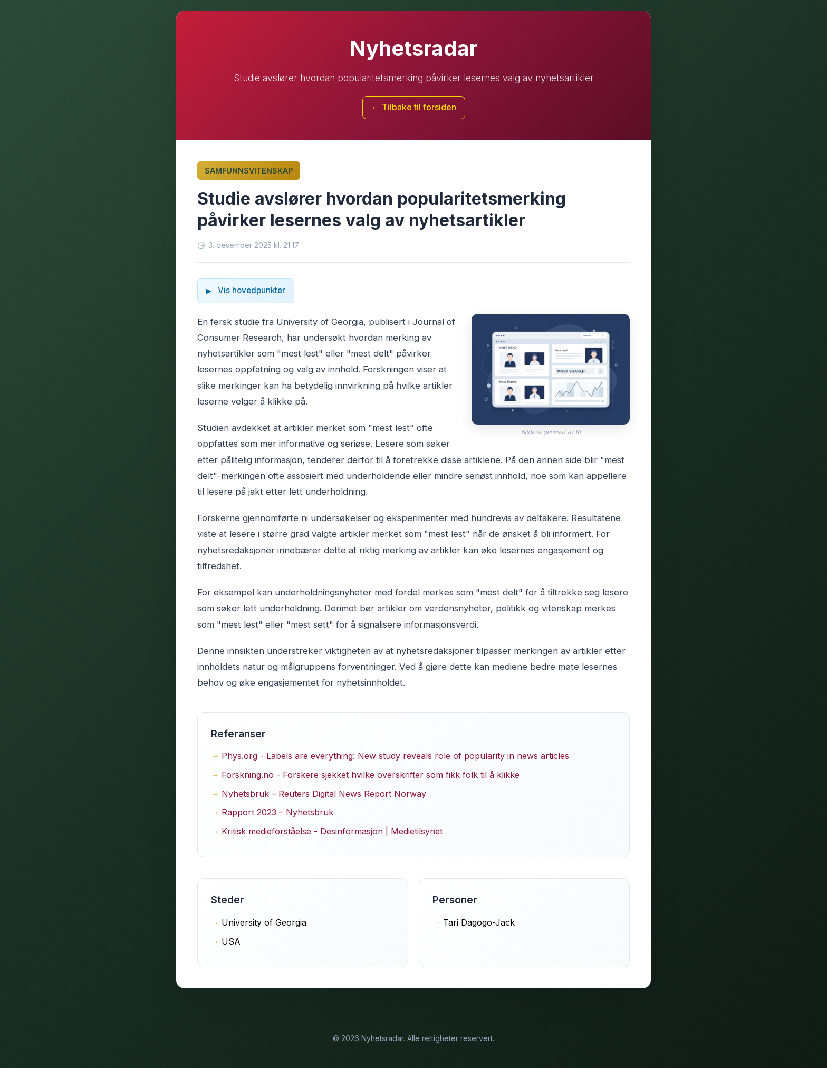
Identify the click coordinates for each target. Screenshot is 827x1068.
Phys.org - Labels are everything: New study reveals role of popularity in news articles (395, 756)
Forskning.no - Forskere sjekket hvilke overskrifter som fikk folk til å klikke (371, 774)
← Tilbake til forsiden (413, 107)
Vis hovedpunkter (250, 290)
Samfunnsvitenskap (249, 170)
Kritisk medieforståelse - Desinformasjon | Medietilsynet (332, 831)
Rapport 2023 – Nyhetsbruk (277, 812)
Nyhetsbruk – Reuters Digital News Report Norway (324, 793)
